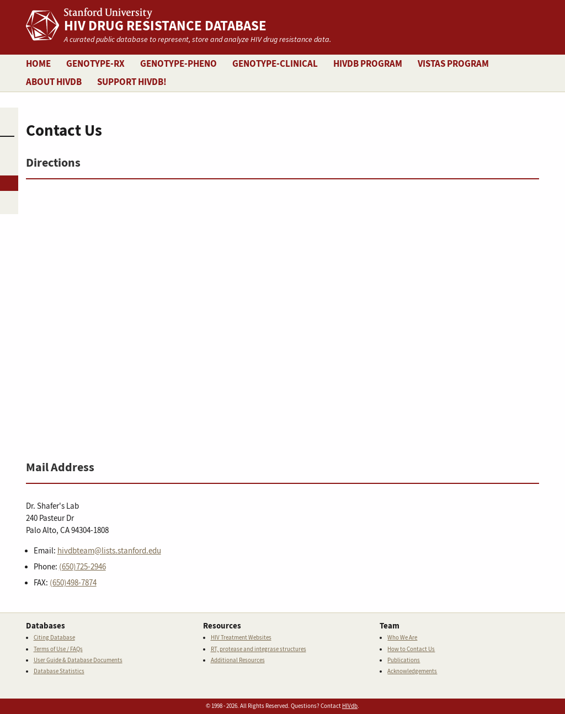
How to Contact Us (411, 649)
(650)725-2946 (82, 567)
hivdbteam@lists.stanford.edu (109, 551)
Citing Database (54, 637)
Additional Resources (238, 660)
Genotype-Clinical (275, 63)
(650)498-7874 (73, 583)
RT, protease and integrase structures (258, 649)
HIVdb (350, 706)
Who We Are (402, 637)
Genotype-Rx (95, 63)
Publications (403, 660)
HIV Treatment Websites (241, 637)
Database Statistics (59, 671)
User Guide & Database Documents (78, 660)
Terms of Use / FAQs (58, 649)
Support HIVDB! (132, 82)
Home (38, 63)
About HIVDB (54, 82)
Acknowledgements (412, 671)
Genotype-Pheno (178, 63)
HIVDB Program (367, 63)
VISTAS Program (453, 63)
